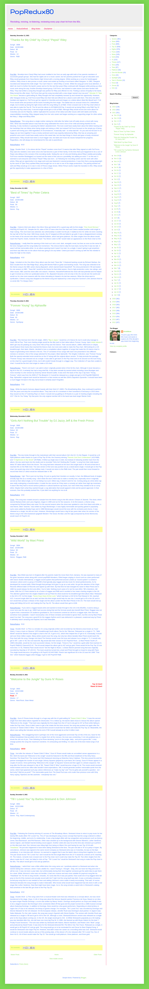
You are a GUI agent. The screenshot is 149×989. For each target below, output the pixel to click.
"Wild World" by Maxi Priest (27, 540)
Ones (113, 75)
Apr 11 (116, 253)
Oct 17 (116, 173)
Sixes (113, 41)
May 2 (116, 244)
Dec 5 (116, 124)
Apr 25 (116, 247)
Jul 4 (116, 218)
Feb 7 (116, 280)
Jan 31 (116, 283)
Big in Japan (53, 340)
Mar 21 (116, 262)
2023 (114, 107)
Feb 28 (116, 271)
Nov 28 (116, 156)
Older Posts (98, 955)
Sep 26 (116, 182)
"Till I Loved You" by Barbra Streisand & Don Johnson (43, 799)
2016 (114, 310)
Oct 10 (116, 176)
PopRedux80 (32, 11)
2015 (114, 313)
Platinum (115, 70)
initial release (96, 342)
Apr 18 (116, 250)
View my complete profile (118, 346)
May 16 (116, 238)
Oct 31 (116, 167)
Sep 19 (116, 185)
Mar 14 (116, 265)
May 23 (116, 236)
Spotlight (115, 78)
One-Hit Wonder (117, 72)
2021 (114, 113)
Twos (113, 67)
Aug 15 (116, 200)
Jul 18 (116, 212)
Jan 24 (116, 286)
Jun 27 (116, 221)
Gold (113, 57)
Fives (113, 44)
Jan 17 (116, 289)
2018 (114, 305)
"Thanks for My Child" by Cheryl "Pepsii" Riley (38, 39)
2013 (114, 319)
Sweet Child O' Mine (78, 718)
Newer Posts (15, 955)
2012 (114, 322)
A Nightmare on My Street (23, 460)
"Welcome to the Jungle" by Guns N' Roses (36, 679)
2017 (114, 307)
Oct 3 (116, 179)
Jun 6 (116, 230)
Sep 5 (116, 191)
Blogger (83, 978)
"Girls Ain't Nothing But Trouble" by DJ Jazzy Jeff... (125, 138)
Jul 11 (116, 215)
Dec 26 (116, 115)
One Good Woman (91, 227)
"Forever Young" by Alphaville (28, 305)
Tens (113, 65)
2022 (114, 110)
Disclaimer (48, 29)
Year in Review (117, 80)
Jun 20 (116, 224)
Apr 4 (116, 256)
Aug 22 (116, 197)
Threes (114, 62)
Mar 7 (116, 268)
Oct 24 (116, 170)
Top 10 (114, 47)
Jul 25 (116, 209)
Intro (113, 88)
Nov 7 (116, 164)
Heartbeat (14, 847)
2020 (114, 299)
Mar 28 (116, 259)
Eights (114, 49)
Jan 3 (116, 295)
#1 (112, 59)
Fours (114, 52)
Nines (114, 54)
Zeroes (114, 85)
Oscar (114, 83)
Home (10, 29)
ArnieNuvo (127, 331)
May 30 (116, 233)
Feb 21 (116, 274)
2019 (114, 302)
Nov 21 (116, 158)
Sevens (114, 39)
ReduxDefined (22, 29)
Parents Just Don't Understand (79, 457)
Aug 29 (116, 194)
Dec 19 (116, 118)
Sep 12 (116, 188)
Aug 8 (116, 203)
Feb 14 (116, 277)
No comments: (15, 181)
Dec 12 (116, 121)
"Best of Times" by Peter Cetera (29, 192)
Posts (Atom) (23, 964)
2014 (114, 316)
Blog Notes (36, 29)
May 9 (116, 241)
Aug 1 (116, 206)
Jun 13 (116, 227)
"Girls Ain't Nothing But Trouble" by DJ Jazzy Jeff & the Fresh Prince (52, 420)
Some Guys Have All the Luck (44, 596)
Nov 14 (116, 161)
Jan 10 (116, 292)
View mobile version (56, 959)
